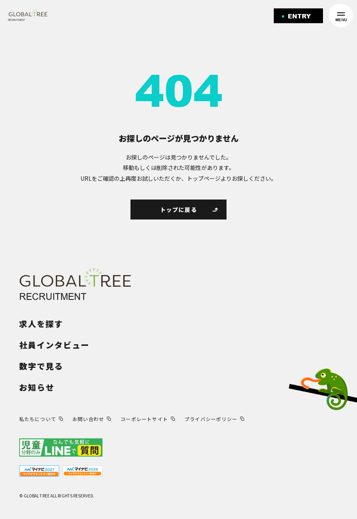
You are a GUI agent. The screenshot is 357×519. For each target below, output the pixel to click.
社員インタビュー (54, 345)
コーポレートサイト (144, 418)
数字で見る (41, 366)
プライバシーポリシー (211, 418)
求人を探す (41, 323)
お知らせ (36, 387)
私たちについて (37, 418)
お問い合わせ (88, 418)
